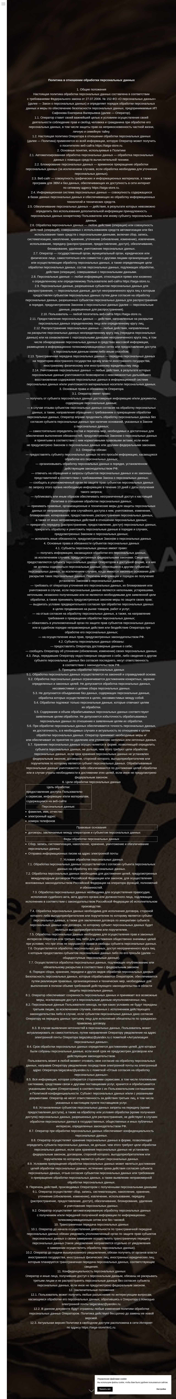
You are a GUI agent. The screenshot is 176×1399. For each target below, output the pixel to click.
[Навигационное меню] (3, 4)
